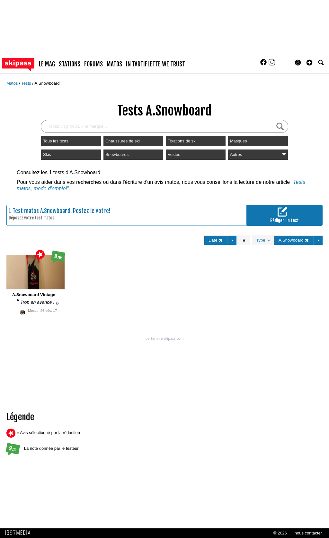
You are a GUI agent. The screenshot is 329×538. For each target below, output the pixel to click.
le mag (47, 64)
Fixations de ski (182, 141)
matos (114, 64)
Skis (47, 154)
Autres (258, 154)
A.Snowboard (46, 83)
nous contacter (308, 533)
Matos (12, 83)
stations (69, 64)
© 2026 (280, 533)
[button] (309, 62)
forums (93, 64)
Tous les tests (55, 141)
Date (216, 240)
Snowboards (117, 154)
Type (263, 240)
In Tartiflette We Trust (155, 64)
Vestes (174, 154)
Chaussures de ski (122, 141)
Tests (26, 83)
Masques (238, 141)
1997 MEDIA (19, 532)
